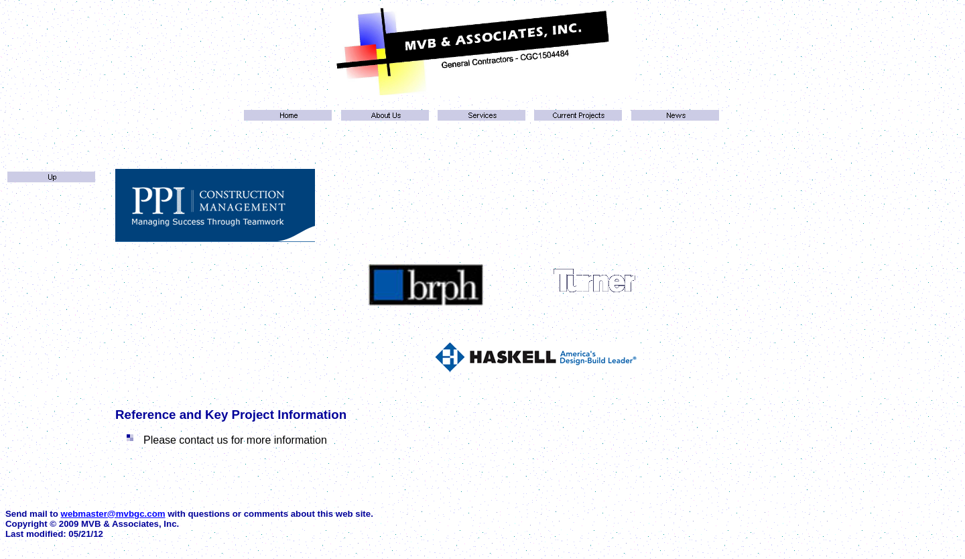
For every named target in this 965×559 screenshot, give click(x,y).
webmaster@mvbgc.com (113, 514)
